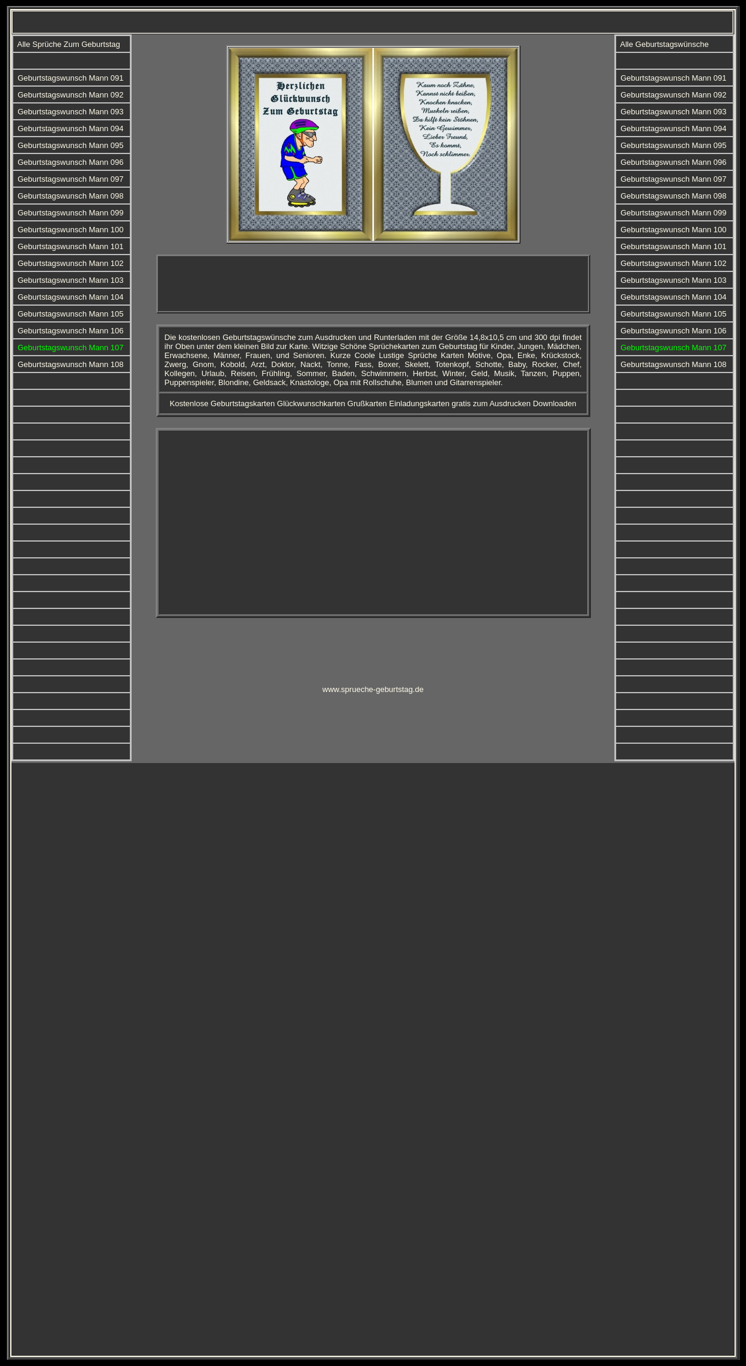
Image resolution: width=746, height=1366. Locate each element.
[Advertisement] (373, 284)
